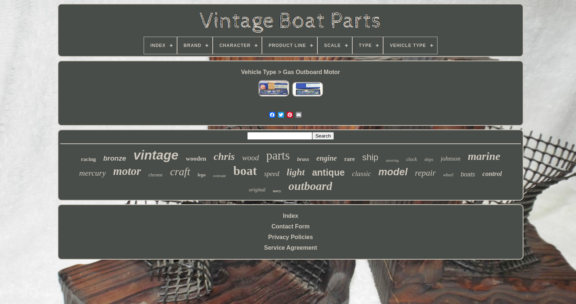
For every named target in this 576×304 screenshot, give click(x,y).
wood (250, 157)
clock (411, 159)
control (492, 173)
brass (303, 159)
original (257, 190)
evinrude (219, 176)
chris (224, 156)
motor (127, 171)
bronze (114, 158)
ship (370, 157)
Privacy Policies (290, 237)
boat (245, 170)
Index (290, 216)
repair (425, 172)
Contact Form (290, 226)
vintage (156, 155)
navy (277, 190)
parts (278, 155)
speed (271, 173)
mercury (92, 172)
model (393, 171)
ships (428, 159)
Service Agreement (290, 248)
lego (202, 174)
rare (349, 159)
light (296, 172)
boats (468, 174)
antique (328, 172)
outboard (310, 186)
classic (361, 173)
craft (180, 171)
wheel (448, 174)
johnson (451, 158)
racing (88, 159)
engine (326, 158)
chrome (155, 174)
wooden (196, 158)
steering (392, 160)
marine (484, 156)
